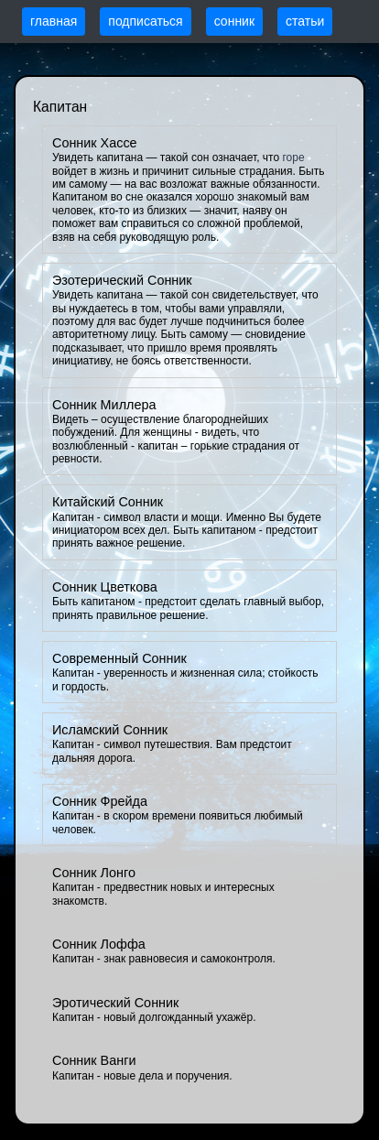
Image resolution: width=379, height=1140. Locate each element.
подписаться (145, 21)
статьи (305, 21)
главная (53, 21)
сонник (234, 21)
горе (293, 157)
